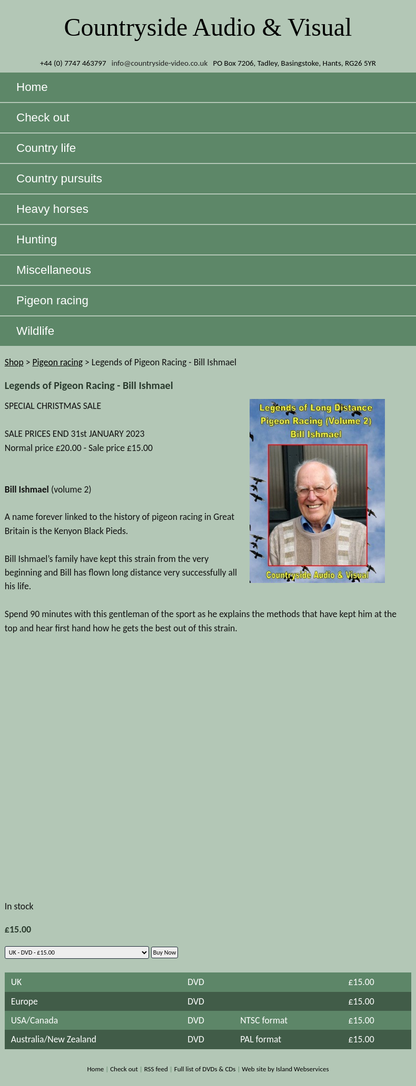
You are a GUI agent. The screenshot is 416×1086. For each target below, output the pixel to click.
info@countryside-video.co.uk (160, 63)
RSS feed (156, 1069)
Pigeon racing (57, 362)
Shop (14, 362)
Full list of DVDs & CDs (205, 1069)
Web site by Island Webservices (285, 1069)
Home (95, 1069)
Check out (124, 1069)
